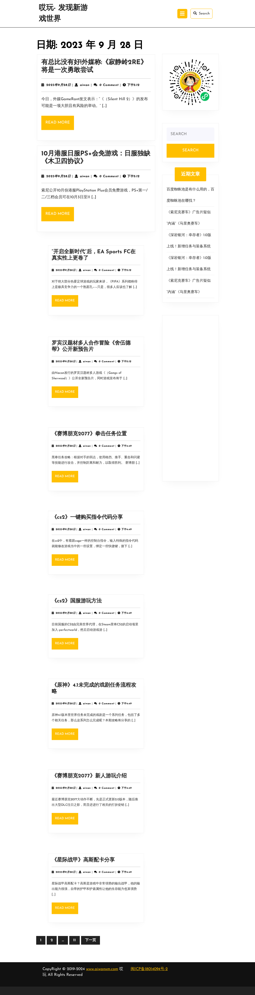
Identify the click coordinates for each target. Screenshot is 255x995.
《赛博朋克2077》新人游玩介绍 (92, 788)
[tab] (182, 13)
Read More (63, 122)
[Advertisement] (190, 398)
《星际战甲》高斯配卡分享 (89, 873)
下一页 (90, 940)
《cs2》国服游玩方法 (86, 613)
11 (74, 940)
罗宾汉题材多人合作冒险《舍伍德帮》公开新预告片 (93, 358)
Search (201, 13)
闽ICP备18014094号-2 (149, 969)
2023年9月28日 (62, 86)
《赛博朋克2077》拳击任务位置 (92, 446)
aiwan (86, 86)
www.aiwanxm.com (102, 969)
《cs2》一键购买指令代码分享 (91, 529)
